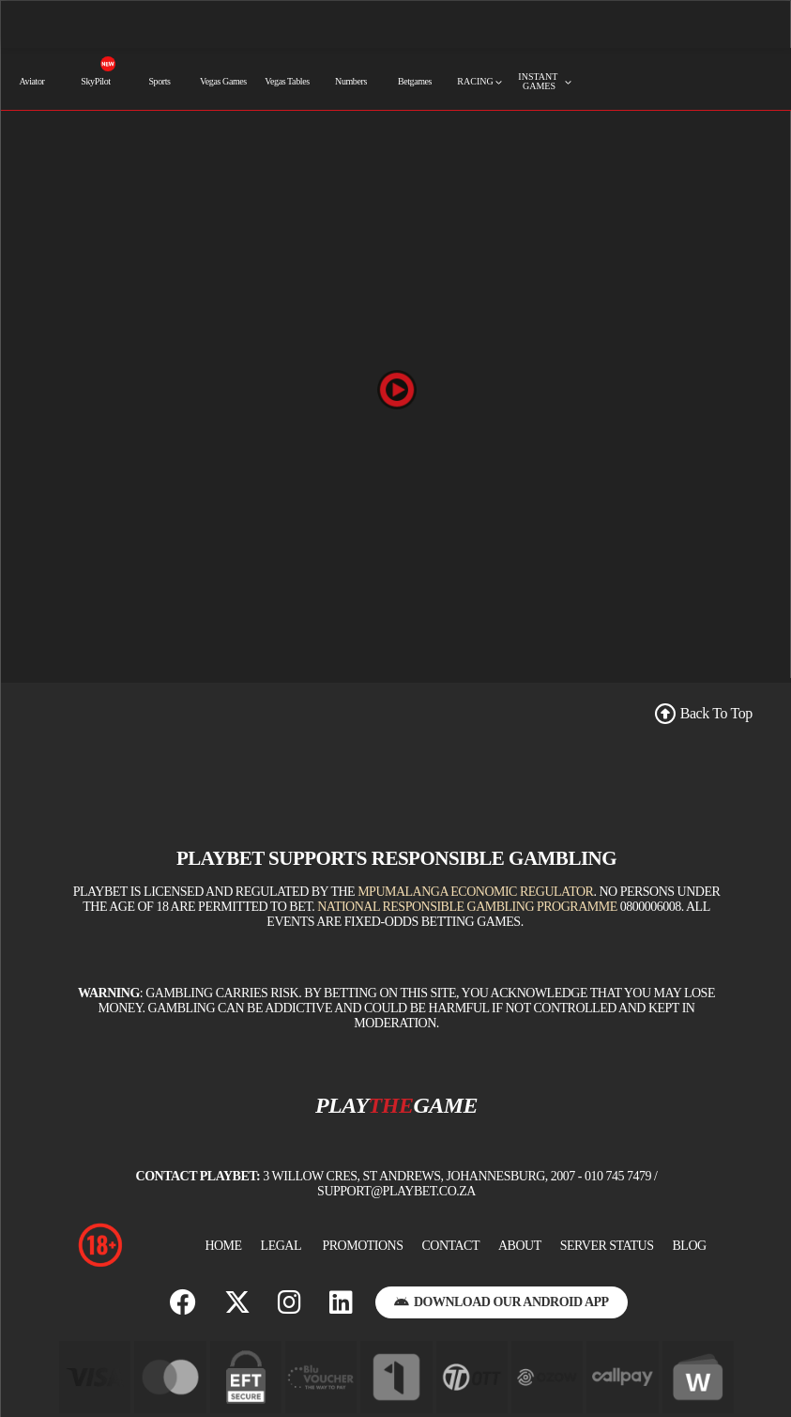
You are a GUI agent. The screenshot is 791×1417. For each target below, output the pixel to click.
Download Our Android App (501, 1302)
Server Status (607, 1246)
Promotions (362, 1246)
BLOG (690, 1246)
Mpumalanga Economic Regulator (475, 892)
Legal (281, 1246)
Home (223, 1246)
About (519, 1246)
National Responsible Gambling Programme (467, 907)
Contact (450, 1246)
